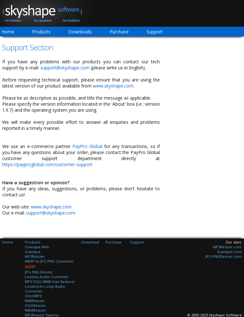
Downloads (80, 32)
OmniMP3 (33, 295)
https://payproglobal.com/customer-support (47, 164)
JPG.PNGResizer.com (224, 256)
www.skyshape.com (113, 86)
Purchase (119, 32)
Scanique (33, 251)
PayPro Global (87, 146)
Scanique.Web (37, 246)
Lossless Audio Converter (47, 276)
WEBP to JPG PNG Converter (49, 261)
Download (90, 242)
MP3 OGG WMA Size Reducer (50, 281)
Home (7, 242)
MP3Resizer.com (227, 246)
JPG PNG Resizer (39, 272)
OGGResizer (35, 305)
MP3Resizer (35, 256)
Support (154, 32)
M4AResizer (35, 300)
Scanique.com (229, 251)
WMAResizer (35, 310)
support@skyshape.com (65, 68)
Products (41, 32)
